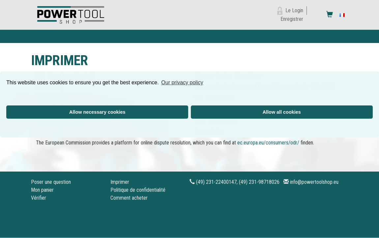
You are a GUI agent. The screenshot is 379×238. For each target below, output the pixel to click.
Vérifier (38, 198)
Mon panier (42, 190)
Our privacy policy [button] (182, 82)
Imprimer (119, 182)
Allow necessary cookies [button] (97, 112)
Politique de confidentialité (137, 190)
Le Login (294, 10)
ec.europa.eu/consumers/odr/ (268, 142)
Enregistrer (291, 19)
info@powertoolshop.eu (314, 182)
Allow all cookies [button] (282, 112)
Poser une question (51, 182)
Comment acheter (129, 198)
